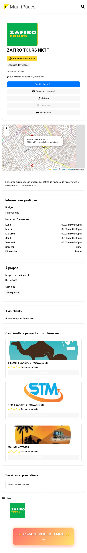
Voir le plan (43, 112)
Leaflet (53, 169)
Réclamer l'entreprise (22, 58)
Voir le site (43, 105)
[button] (61, 138)
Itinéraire (43, 98)
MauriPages (23, 7)
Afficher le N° (43, 84)
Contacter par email (43, 91)
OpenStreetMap (67, 169)
